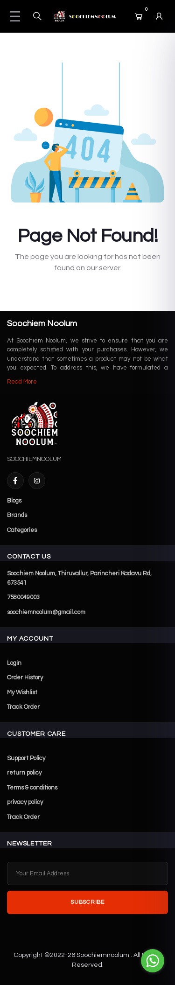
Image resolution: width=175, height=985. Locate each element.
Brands (17, 515)
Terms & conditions (32, 787)
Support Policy (26, 758)
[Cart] (138, 16)
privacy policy (25, 802)
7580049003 (23, 597)
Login (14, 663)
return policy (24, 772)
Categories (22, 530)
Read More (22, 381)
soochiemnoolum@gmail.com (46, 612)
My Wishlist (22, 692)
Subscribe (87, 902)
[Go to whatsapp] (152, 960)
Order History (25, 677)
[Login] (159, 16)
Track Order (23, 707)
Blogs (14, 500)
